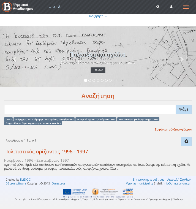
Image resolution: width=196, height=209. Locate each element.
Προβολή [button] (98, 70)
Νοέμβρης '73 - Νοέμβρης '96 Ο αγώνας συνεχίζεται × (44, 119)
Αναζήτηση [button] (98, 16)
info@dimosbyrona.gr (177, 183)
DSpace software (16, 183)
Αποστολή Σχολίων (178, 179)
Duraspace (58, 183)
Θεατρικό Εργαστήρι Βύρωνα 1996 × (96, 119)
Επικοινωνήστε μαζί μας (148, 179)
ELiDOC (25, 179)
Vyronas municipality (139, 183)
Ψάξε (183, 109)
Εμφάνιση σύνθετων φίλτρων (173, 129)
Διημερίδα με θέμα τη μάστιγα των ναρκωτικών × (33, 122)
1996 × (9, 119)
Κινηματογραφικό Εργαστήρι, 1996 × (138, 119)
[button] (157, 6)
